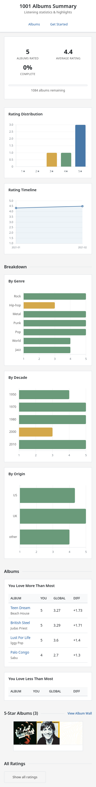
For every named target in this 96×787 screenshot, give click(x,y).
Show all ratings (25, 777)
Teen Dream (20, 607)
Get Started (59, 24)
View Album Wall (80, 713)
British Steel (20, 622)
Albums (34, 24)
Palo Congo (19, 652)
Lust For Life (20, 637)
